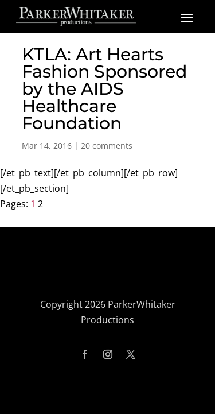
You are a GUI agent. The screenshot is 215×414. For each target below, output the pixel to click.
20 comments (106, 145)
